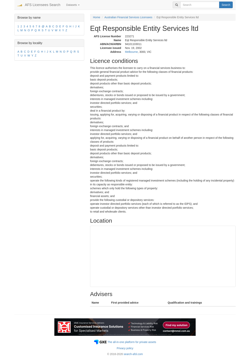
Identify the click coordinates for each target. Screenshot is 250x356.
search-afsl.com (133, 354)
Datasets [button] (73, 4)
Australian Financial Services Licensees (128, 17)
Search (226, 4)
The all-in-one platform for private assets (132, 342)
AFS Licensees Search (42, 5)
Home (96, 17)
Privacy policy (125, 348)
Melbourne (131, 51)
